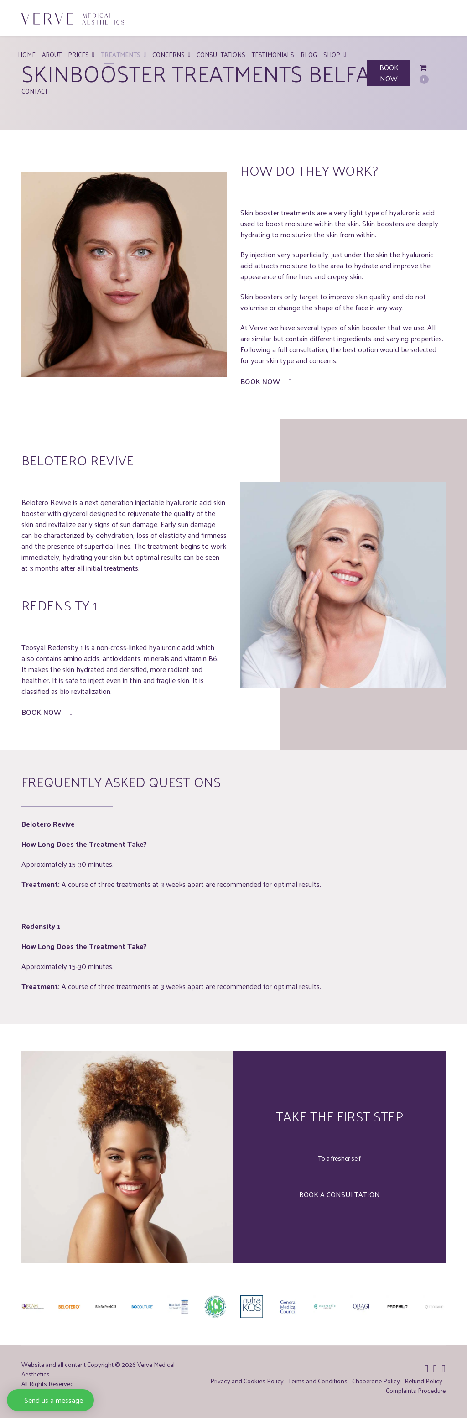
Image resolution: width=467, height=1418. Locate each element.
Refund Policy (423, 1381)
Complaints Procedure (416, 1390)
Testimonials (273, 54)
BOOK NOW (389, 73)
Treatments (120, 54)
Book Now (266, 381)
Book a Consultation (339, 1194)
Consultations (221, 54)
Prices (78, 54)
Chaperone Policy (376, 1381)
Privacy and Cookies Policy (247, 1381)
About (52, 54)
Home (27, 54)
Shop (331, 54)
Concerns (168, 54)
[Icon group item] (427, 1368)
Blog (309, 54)
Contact (34, 91)
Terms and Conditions (318, 1381)
